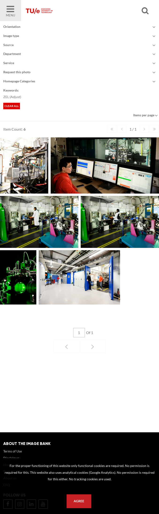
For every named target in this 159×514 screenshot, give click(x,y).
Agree (79, 501)
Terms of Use (12, 451)
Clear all (11, 105)
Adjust (15, 97)
